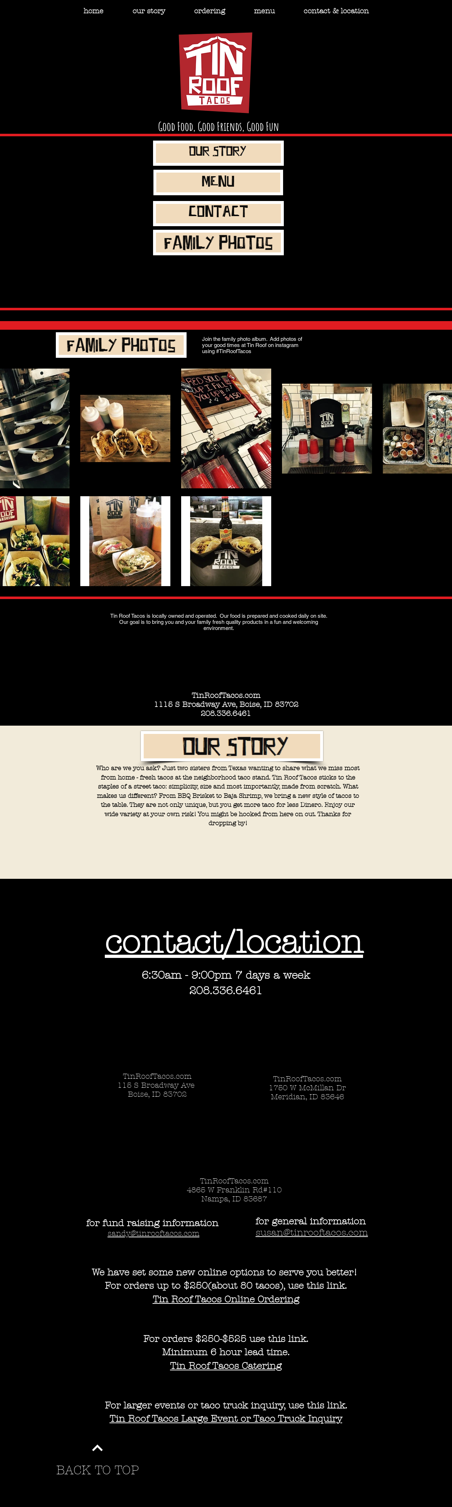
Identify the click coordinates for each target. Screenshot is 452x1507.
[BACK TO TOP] (97, 1471)
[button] (210, 11)
